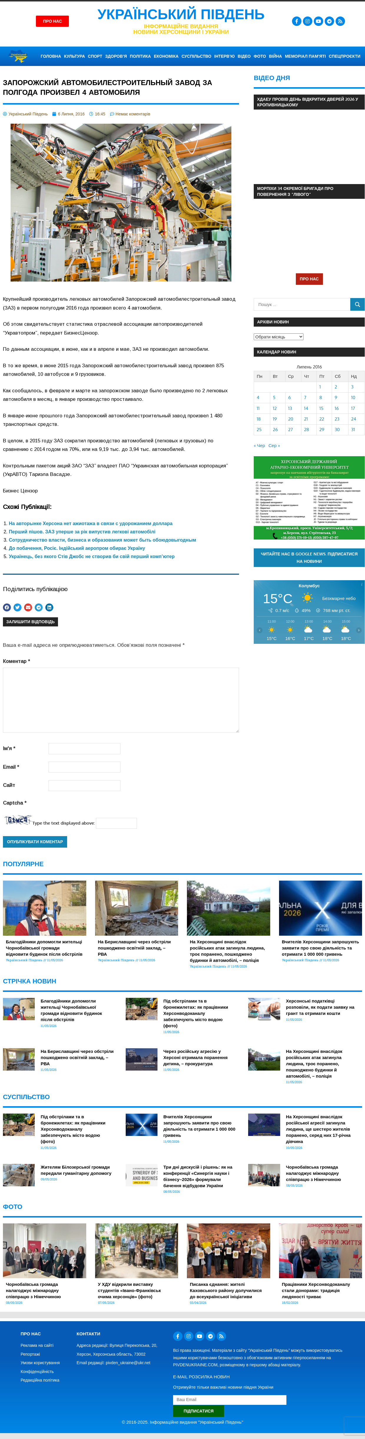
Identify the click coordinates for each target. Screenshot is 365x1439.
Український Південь (181, 14)
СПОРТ (95, 56)
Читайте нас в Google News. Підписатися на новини (309, 557)
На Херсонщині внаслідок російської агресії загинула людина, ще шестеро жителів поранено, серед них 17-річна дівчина (318, 1129)
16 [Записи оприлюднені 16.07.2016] (337, 408)
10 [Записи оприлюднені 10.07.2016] (353, 397)
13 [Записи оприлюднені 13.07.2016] (290, 408)
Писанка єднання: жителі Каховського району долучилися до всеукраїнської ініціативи (226, 1290)
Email (11, 767)
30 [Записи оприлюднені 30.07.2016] (337, 429)
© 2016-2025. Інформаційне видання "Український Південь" (182, 1422)
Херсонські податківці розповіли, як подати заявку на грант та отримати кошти (320, 1007)
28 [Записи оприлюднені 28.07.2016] (306, 429)
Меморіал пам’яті (305, 56)
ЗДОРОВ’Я (116, 56)
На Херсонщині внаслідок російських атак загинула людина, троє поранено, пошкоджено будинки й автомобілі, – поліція (314, 1064)
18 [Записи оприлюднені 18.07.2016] (259, 419)
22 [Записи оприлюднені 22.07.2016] (321, 419)
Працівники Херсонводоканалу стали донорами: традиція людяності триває (316, 1290)
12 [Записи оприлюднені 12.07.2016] (275, 408)
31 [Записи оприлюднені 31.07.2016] (353, 429)
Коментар (16, 661)
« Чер (259, 445)
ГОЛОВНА (51, 56)
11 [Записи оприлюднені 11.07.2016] (258, 408)
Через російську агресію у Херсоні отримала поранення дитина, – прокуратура (195, 1057)
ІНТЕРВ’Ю (224, 56)
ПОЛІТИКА (140, 56)
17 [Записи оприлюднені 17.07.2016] (353, 408)
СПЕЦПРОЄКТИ (344, 56)
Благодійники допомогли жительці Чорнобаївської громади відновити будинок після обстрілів (44, 948)
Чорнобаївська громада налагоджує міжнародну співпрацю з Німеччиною (313, 1173)
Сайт (9, 785)
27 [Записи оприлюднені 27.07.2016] (290, 429)
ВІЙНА (275, 56)
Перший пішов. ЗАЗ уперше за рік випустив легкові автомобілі (82, 531)
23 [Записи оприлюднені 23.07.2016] (337, 419)
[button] (7, 607)
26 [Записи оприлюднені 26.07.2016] (275, 429)
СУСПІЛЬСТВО (196, 56)
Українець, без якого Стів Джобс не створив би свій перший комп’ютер (92, 556)
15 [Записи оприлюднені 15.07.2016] (321, 408)
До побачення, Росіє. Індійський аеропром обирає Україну (77, 548)
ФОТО (260, 56)
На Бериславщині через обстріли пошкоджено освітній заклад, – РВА (134, 948)
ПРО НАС (309, 278)
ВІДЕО (244, 56)
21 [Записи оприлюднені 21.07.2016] (306, 419)
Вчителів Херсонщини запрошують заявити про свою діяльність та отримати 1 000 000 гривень (320, 948)
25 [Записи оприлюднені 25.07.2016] (259, 429)
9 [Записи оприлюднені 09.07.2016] (336, 397)
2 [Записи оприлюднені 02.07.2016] (336, 387)
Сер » (274, 445)
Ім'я (9, 748)
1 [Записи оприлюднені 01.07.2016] (320, 387)
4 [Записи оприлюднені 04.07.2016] (258, 397)
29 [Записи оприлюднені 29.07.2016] (321, 429)
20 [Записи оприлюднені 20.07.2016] (290, 419)
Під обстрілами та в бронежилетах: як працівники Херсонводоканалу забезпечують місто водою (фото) (195, 1013)
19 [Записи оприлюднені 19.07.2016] (275, 419)
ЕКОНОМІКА (166, 56)
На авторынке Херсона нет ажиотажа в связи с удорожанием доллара (90, 523)
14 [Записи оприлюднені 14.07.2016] (306, 408)
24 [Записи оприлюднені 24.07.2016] (353, 419)
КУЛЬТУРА (74, 56)
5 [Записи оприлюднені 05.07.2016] (274, 397)
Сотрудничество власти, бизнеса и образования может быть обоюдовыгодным (102, 539)
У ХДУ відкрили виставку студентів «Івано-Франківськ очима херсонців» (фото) (129, 1290)
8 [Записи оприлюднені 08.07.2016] (320, 397)
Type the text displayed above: (63, 823)
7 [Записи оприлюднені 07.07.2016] (305, 397)
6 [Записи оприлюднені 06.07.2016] (289, 397)
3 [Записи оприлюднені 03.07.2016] (352, 387)
